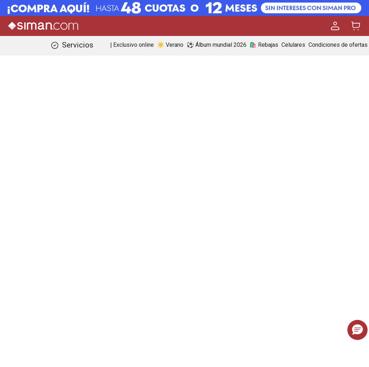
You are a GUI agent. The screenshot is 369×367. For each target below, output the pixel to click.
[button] (357, 330)
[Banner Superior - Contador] (184, 8)
